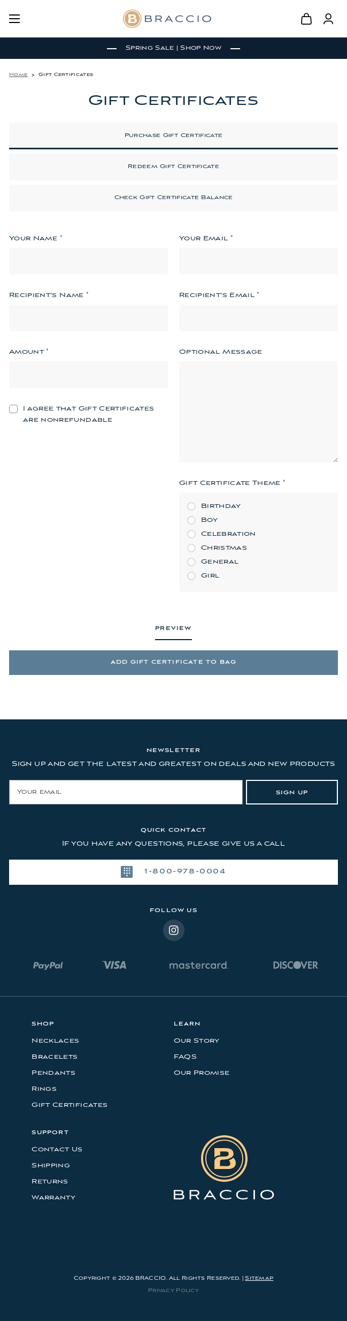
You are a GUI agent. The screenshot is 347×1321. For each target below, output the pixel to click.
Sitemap (259, 1278)
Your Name (35, 238)
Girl (210, 576)
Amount (29, 351)
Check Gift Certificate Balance (173, 197)
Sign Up (292, 792)
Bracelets (55, 1057)
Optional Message (221, 352)
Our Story (197, 1041)
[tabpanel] (173, 48)
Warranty (53, 1198)
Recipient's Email (219, 295)
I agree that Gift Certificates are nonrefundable (89, 414)
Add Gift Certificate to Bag (173, 662)
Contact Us (57, 1149)
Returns (50, 1182)
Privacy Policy (173, 1291)
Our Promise (202, 1073)
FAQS (185, 1057)
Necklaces (55, 1041)
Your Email (206, 238)
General (219, 562)
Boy (209, 520)
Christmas (224, 548)
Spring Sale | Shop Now (173, 48)
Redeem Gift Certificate (173, 166)
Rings (44, 1089)
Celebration (228, 534)
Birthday (221, 506)
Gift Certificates (69, 1105)
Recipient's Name (48, 295)
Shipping (51, 1165)
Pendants (53, 1073)
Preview (173, 628)
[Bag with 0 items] (307, 18)
